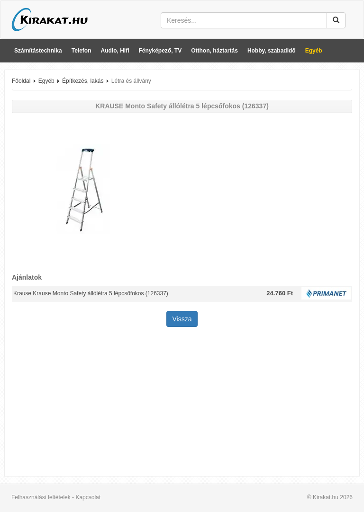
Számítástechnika (38, 50)
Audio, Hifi (115, 50)
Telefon (81, 50)
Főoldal (21, 81)
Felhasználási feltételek (41, 497)
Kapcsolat (87, 497)
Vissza (182, 319)
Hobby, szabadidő (271, 50)
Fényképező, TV (160, 50)
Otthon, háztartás (214, 50)
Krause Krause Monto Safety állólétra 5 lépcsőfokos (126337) (90, 293)
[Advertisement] (182, 402)
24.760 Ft (279, 293)
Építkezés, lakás (82, 81)
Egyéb (313, 50)
